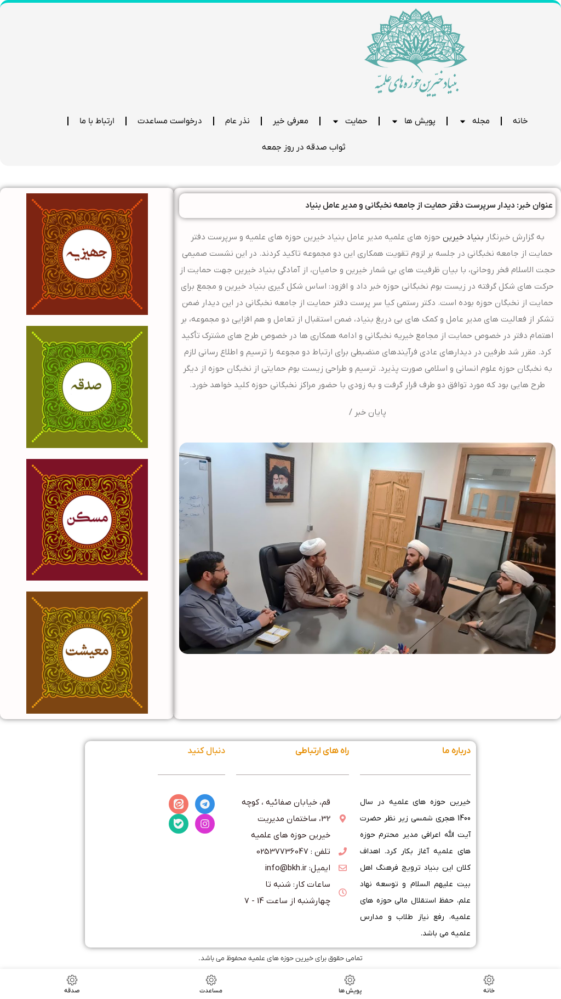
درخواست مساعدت (170, 121)
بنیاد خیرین (463, 237)
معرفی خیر (290, 121)
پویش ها (413, 121)
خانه (520, 121)
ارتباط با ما (97, 121)
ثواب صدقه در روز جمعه (303, 147)
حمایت (349, 121)
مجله (474, 121)
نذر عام (237, 121)
